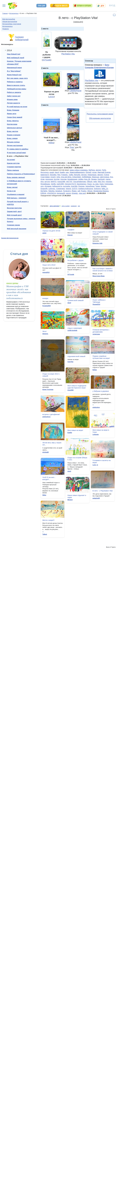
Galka (71, 175)
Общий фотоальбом (9, 21)
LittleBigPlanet (75, 91)
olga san (82, 193)
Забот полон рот (13, 96)
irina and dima (66, 177)
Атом (42, 179)
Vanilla (53, 184)
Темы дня (41, 5)
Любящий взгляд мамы (16, 89)
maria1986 (61, 182)
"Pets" (72, 147)
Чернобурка (89, 186)
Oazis (101, 184)
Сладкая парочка (14, 167)
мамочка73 (45, 175)
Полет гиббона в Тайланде (99, 302)
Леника (94, 179)
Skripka (103, 186)
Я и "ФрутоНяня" (14, 71)
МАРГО (53, 182)
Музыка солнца (13, 142)
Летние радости (13, 103)
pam (67, 172)
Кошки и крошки (13, 135)
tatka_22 (105, 189)
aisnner (98, 170)
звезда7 (100, 175)
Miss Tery (101, 182)
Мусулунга (45, 172)
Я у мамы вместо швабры (17, 149)
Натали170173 (70, 184)
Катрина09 (61, 193)
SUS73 (74, 189)
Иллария (48, 186)
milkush (89, 182)
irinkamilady (76, 177)
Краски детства (13, 163)
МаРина (92, 170)
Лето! (62, 332)
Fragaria (64, 175)
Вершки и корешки (84, 5)
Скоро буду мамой (14, 117)
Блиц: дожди (12, 138)
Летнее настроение (15, 145)
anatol (52, 172)
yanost (68, 193)
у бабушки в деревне (83, 391)
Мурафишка (45, 184)
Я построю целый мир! (16, 153)
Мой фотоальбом (8, 19)
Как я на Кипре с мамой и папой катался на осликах (103, 269)
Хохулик (63, 179)
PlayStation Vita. (68, 54)
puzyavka (66, 186)
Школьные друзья (14, 128)
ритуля (47, 182)
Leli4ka (80, 179)
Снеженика (60, 189)
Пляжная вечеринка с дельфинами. (83, 331)
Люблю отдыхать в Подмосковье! (21, 174)
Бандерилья (81, 184)
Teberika (51, 191)
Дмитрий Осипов (103, 172)
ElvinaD (88, 172)
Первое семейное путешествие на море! (83, 358)
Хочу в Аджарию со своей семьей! (103, 233)
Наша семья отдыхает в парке (85, 496)
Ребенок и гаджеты (15, 82)
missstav (109, 182)
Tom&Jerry (67, 191)
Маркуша (95, 177)
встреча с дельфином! (60, 414)
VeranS (68, 189)
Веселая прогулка (14, 208)
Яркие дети (11, 114)
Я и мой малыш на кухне (17, 107)
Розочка (81, 186)
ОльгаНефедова (79, 182)
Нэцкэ (89, 184)
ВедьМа (77, 175)
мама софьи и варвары (79, 170)
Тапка (97, 186)
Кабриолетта (57, 186)
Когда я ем (11, 191)
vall (78, 191)
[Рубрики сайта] (3, 5)
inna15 (53, 177)
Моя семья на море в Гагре (83, 431)
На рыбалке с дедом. (75, 260)
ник (79, 206)
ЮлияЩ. (75, 193)
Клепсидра (109, 184)
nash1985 (60, 184)
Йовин (74, 191)
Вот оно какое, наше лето (17, 78)
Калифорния (72, 179)
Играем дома (12, 99)
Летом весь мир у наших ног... (60, 444)
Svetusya (97, 189)
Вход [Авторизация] (112, 5)
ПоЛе (104, 170)
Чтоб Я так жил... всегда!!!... (57, 478)
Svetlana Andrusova (85, 189)
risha (58, 177)
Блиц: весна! (12, 187)
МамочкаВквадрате (77, 172)
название (74, 206)
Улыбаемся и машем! (15, 194)
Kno (111, 177)
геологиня (49, 179)
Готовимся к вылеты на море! (84, 462)
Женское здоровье (12, 283)
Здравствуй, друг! (14, 211)
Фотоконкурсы (13, 13)
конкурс (45, 298)
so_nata (96, 184)
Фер (58, 175)
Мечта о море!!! (57, 520)
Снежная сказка (13, 225)
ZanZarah (101, 179)
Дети (102, 5)
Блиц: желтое (12, 131)
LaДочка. (51, 189)
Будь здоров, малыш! (16, 177)
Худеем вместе (61, 5)
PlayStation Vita (91, 81)
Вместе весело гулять (16, 85)
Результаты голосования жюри (100, 114)
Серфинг (70, 230)
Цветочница (104, 177)
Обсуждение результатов (100, 118)
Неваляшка (92, 175)
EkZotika (53, 175)
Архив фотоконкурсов (9, 238)
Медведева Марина (101, 191)
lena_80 (87, 179)
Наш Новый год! (13, 54)
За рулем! (11, 160)
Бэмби (62, 172)
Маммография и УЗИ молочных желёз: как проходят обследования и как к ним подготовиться (18, 292)
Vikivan (90, 191)
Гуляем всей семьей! (75, 300)
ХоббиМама (86, 177)
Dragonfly (44, 189)
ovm (42, 186)
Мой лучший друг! (14, 215)
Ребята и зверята (14, 92)
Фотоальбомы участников (11, 24)
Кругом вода (12, 124)
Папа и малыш (13, 170)
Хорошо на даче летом (51, 231)
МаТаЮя (44, 191)
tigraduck (58, 191)
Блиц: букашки (13, 110)
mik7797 (69, 182)
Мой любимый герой (15, 58)
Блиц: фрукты (13, 121)
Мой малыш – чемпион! (16, 198)
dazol (57, 172)
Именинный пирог (14, 68)
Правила (5, 29)
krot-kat (56, 179)
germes (84, 175)
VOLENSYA (51, 193)
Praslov (83, 191)
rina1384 (74, 186)
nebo (95, 182)
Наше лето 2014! (48, 265)
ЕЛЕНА (43, 193)
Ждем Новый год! (14, 75)
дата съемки (66, 206)
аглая (94, 172)
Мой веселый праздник (16, 229)
